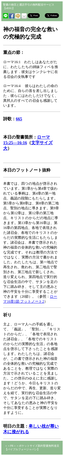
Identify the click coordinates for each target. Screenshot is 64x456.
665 (19, 118)
